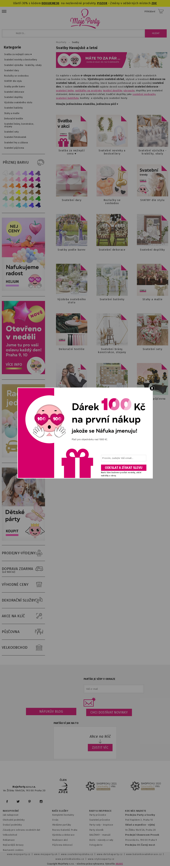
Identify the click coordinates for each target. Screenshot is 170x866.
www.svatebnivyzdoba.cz (77, 854)
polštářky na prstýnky (88, 90)
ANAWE (119, 864)
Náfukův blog (51, 711)
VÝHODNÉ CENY (23, 585)
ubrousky (129, 90)
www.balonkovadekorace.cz (144, 854)
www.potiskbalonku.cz (69, 859)
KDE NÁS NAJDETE (135, 810)
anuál (107, 834)
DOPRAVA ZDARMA (23, 569)
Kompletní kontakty (63, 814)
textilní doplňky (112, 90)
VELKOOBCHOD (23, 647)
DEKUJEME (49, 3)
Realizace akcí (60, 840)
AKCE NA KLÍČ (23, 616)
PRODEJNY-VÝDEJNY (23, 553)
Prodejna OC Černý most (140, 844)
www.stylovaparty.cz (101, 859)
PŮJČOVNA (23, 632)
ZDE (154, 3)
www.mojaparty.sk (46, 854)
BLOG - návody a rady (101, 840)
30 (57, 3)
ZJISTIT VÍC (100, 748)
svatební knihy (65, 90)
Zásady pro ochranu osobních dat (21, 829)
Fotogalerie (96, 844)
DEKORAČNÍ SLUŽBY (23, 600)
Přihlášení (150, 11)
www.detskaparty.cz (110, 854)
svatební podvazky (143, 94)
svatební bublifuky (67, 98)
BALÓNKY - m (96, 834)
